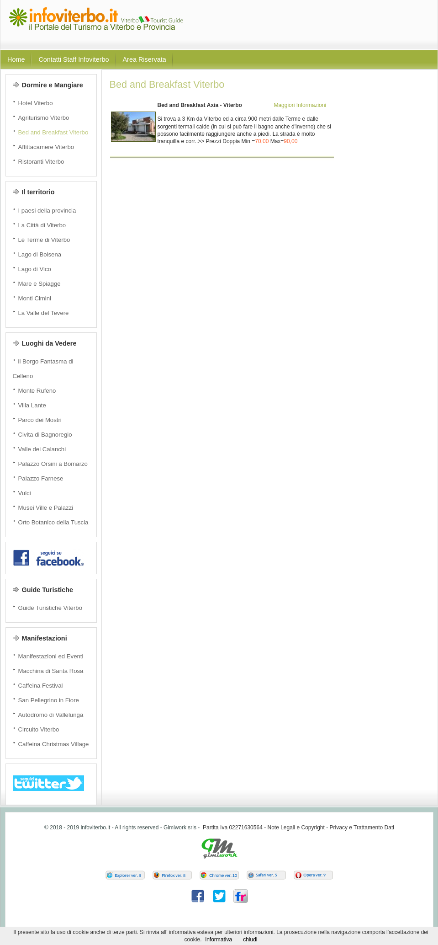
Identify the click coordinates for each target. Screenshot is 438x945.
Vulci (24, 493)
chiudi (250, 939)
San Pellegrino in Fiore (48, 700)
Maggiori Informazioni (300, 105)
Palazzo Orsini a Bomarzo (53, 463)
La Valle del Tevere (43, 313)
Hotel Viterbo (35, 103)
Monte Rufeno (37, 390)
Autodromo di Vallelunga (51, 714)
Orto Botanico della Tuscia (53, 522)
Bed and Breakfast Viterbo (53, 132)
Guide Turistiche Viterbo (50, 607)
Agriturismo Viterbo (43, 117)
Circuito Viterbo (38, 729)
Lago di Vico (34, 269)
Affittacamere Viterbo (46, 147)
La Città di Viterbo (42, 225)
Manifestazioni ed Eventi (51, 656)
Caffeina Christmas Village (53, 744)
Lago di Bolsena (40, 254)
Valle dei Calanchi (42, 449)
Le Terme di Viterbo (44, 239)
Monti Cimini (35, 298)
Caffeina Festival (40, 685)
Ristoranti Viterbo (41, 161)
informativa (218, 939)
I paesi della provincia (47, 210)
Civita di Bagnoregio (45, 434)
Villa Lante (32, 405)
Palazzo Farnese (40, 478)
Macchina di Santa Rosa (51, 670)
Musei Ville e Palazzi (46, 507)
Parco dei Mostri (40, 419)
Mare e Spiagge (39, 283)
